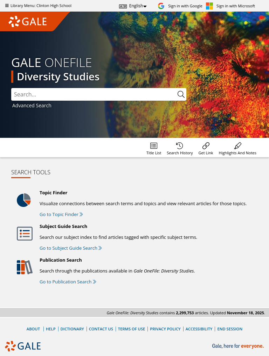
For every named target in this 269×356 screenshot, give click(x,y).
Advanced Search (31, 105)
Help (51, 328)
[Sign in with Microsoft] (230, 6)
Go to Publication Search (68, 281)
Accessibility (199, 328)
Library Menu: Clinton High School (37, 5)
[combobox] (93, 94)
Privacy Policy (165, 328)
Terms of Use (131, 328)
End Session (229, 328)
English (136, 6)
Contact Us (101, 328)
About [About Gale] (33, 328)
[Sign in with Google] (180, 6)
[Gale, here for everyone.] (238, 346)
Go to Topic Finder (61, 214)
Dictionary (72, 328)
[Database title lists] (154, 147)
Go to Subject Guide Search (71, 248)
